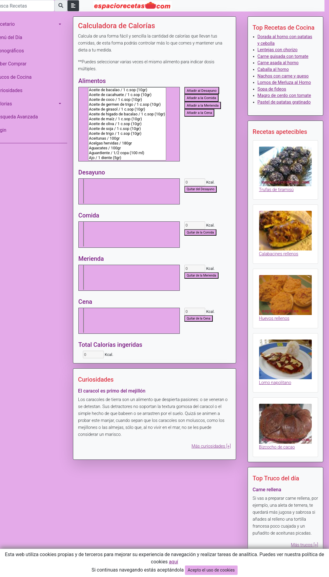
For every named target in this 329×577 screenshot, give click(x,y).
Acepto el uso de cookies (211, 570)
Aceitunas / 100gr (135, 138)
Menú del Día (17, 37)
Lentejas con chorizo (280, 49)
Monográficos (17, 51)
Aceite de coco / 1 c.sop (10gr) (135, 99)
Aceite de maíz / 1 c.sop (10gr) (135, 119)
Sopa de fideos (274, 95)
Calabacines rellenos (281, 269)
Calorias (12, 104)
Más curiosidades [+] (214, 446)
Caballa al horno (276, 69)
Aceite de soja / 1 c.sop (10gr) (135, 128)
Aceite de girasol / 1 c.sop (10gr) (135, 109)
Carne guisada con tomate (285, 56)
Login (9, 130)
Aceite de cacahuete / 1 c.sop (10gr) (135, 94)
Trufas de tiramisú (279, 207)
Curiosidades (17, 90)
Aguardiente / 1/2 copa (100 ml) (135, 153)
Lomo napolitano (278, 393)
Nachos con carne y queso (285, 76)
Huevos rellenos (277, 331)
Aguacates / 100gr (135, 148)
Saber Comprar (19, 64)
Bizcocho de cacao (280, 456)
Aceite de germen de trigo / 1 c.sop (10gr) (135, 104)
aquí (173, 562)
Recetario (13, 24)
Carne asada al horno (280, 62)
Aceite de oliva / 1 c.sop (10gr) (135, 123)
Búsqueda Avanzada (24, 117)
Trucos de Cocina (21, 77)
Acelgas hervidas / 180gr (135, 143)
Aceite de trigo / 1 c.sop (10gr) (135, 133)
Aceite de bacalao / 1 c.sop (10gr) (135, 90)
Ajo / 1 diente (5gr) (135, 157)
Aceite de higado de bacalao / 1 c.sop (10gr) (135, 114)
